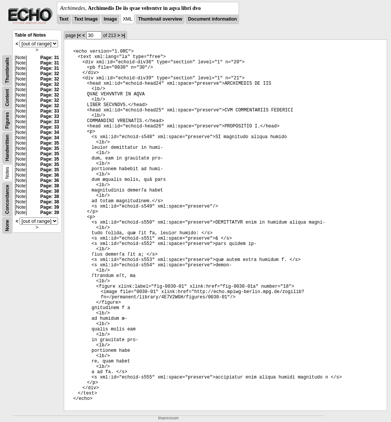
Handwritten (7, 148)
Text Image (86, 19)
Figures (7, 120)
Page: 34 (49, 132)
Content (7, 97)
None (7, 225)
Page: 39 (49, 207)
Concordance (7, 199)
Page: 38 (49, 185)
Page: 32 (49, 73)
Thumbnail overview (160, 19)
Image (110, 19)
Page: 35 (49, 143)
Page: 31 (49, 57)
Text (63, 19)
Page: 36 (49, 175)
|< (79, 35)
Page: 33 (49, 111)
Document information (212, 19)
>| (123, 35)
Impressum (168, 418)
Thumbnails (7, 70)
